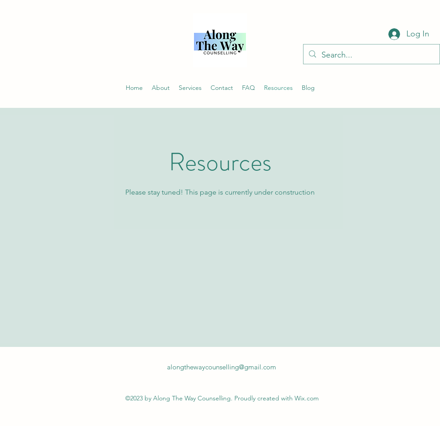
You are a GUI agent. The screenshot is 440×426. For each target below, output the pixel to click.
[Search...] (371, 55)
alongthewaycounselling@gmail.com (221, 367)
